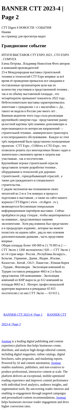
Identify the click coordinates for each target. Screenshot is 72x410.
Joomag (7, 341)
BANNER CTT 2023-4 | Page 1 (22, 314)
